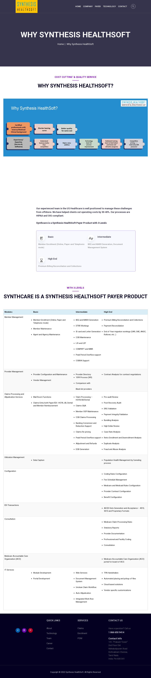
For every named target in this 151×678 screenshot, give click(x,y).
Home (78, 6)
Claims (80, 630)
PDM (79, 640)
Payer (98, 6)
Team (49, 640)
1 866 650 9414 (116, 634)
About (49, 630)
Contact (122, 6)
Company (88, 6)
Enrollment (82, 635)
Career (49, 645)
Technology (109, 6)
